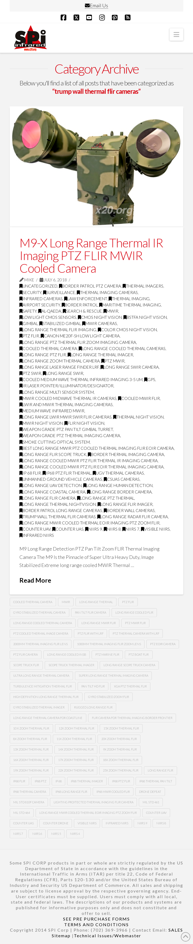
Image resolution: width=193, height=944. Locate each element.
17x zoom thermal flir (76, 760)
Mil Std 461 (151, 802)
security (30, 292)
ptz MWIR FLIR (135, 623)
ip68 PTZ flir (121, 781)
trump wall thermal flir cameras (57, 516)
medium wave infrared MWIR (51, 410)
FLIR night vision (84, 423)
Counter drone (55, 823)
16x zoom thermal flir (31, 760)
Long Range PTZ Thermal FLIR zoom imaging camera (77, 342)
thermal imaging (129, 298)
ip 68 (59, 781)
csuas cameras (122, 479)
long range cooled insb (66, 654)
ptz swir (30, 373)
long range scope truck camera (129, 665)
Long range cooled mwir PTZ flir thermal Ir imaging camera (88, 460)
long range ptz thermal (105, 498)
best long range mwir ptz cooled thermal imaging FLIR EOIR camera (96, 448)
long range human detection (118, 485)
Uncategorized (38, 285)
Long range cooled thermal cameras (122, 348)
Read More (35, 580)
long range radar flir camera (132, 516)
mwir (66, 602)
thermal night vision (138, 416)
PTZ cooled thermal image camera (40, 633)
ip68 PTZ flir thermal (67, 473)
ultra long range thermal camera (41, 675)
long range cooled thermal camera (42, 623)
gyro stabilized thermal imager (39, 707)
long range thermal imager (100, 354)
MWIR (111, 311)
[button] (176, 34)
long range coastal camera (52, 491)
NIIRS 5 (56, 833)
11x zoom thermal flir (74, 739)
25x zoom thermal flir (121, 770)
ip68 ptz (40, 781)
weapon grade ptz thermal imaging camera (69, 435)
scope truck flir (26, 665)
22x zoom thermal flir (76, 770)
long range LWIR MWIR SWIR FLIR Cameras (65, 416)
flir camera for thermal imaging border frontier (132, 718)
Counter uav (35, 529)
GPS (149, 379)
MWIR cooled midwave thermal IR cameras (67, 398)
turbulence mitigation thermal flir (42, 686)
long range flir (160, 770)
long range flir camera (47, 498)
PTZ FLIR (29, 335)
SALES (175, 929)
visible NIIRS (155, 529)
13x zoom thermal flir (31, 749)
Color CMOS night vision (127, 329)
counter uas (68, 529)
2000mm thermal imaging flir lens (40, 644)
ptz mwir (113, 360)
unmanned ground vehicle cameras (60, 479)
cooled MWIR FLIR (139, 398)
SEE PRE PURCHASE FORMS (96, 918)
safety (28, 311)
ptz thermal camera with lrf (136, 633)
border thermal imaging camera (126, 454)
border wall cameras (129, 510)
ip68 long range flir (71, 791)
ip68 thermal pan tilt (155, 781)
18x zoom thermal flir (121, 760)
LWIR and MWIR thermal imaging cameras (66, 404)
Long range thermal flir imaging (57, 329)
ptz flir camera (25, 654)
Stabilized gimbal (60, 323)
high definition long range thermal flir (46, 697)
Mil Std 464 (21, 812)
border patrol (80, 304)
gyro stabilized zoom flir (108, 697)
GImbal (28, 323)
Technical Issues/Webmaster (107, 935)
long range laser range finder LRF (59, 367)
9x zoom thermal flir (120, 749)
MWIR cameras (99, 323)
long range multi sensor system (56, 392)
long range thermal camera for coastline (47, 718)
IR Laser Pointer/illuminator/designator (66, 385)
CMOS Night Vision (100, 317)
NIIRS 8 (112, 529)
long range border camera (119, 491)
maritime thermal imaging (130, 304)
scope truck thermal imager (71, 665)
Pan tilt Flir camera (90, 612)
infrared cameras (41, 298)
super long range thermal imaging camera (113, 675)
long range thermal (96, 602)
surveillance (59, 292)
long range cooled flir (134, 612)
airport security (39, 304)
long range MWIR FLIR (98, 623)
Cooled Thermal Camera (48, 348)
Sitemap (61, 935)
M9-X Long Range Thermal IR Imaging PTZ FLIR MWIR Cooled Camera (91, 256)
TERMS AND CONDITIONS (96, 924)
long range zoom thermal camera (59, 360)
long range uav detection (50, 485)
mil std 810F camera (28, 802)
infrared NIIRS (36, 535)
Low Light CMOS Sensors (47, 317)
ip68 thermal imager (87, 781)
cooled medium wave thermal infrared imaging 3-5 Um (81, 379)
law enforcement (85, 298)
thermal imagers (143, 285)
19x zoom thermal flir (31, 770)
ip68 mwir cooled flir (113, 791)
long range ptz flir (42, 354)
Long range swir (63, 373)
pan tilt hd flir (93, 686)
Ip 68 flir (30, 473)
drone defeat (150, 791)
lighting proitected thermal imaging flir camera (93, 802)
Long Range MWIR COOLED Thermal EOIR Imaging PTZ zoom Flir (89, 522)
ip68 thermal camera (29, 791)
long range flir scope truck (52, 454)
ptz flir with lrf (91, 633)
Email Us (96, 5)
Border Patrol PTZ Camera (90, 285)
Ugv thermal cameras (118, 473)
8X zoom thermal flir (30, 739)
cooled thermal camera (32, 602)
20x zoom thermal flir (119, 739)
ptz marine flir (107, 654)
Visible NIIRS (87, 823)
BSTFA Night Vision (145, 317)
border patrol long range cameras (60, 510)
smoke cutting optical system (54, 442)
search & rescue (82, 311)
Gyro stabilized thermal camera (39, 612)
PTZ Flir (128, 602)
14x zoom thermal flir (76, 749)
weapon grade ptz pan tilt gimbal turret (66, 429)
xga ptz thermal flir (130, 686)
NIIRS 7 (130, 529)
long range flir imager (125, 504)
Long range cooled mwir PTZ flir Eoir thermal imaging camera (91, 466)
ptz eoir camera (162, 644)
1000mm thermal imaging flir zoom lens (109, 644)
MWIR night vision (41, 423)
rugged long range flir (93, 707)
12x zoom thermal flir (76, 728)
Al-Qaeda (49, 311)
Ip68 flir (19, 781)
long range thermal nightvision (57, 504)
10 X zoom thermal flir (31, 728)
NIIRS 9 (93, 529)
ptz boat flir (139, 654)
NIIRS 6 (37, 833)
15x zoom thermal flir (121, 728)
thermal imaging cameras (107, 292)
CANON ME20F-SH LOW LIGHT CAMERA (80, 335)
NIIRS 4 (75, 833)
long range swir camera (130, 367)
